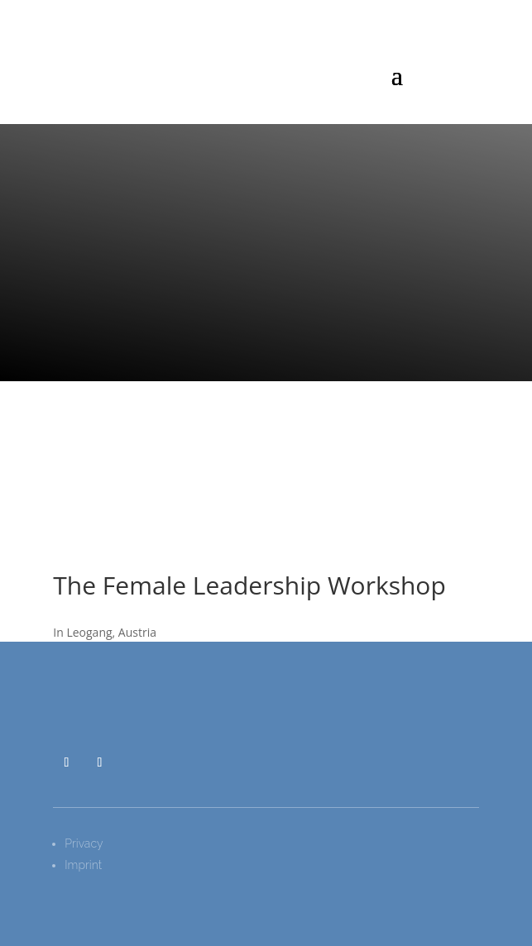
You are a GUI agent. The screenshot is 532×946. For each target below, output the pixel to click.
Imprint (83, 865)
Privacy (84, 843)
